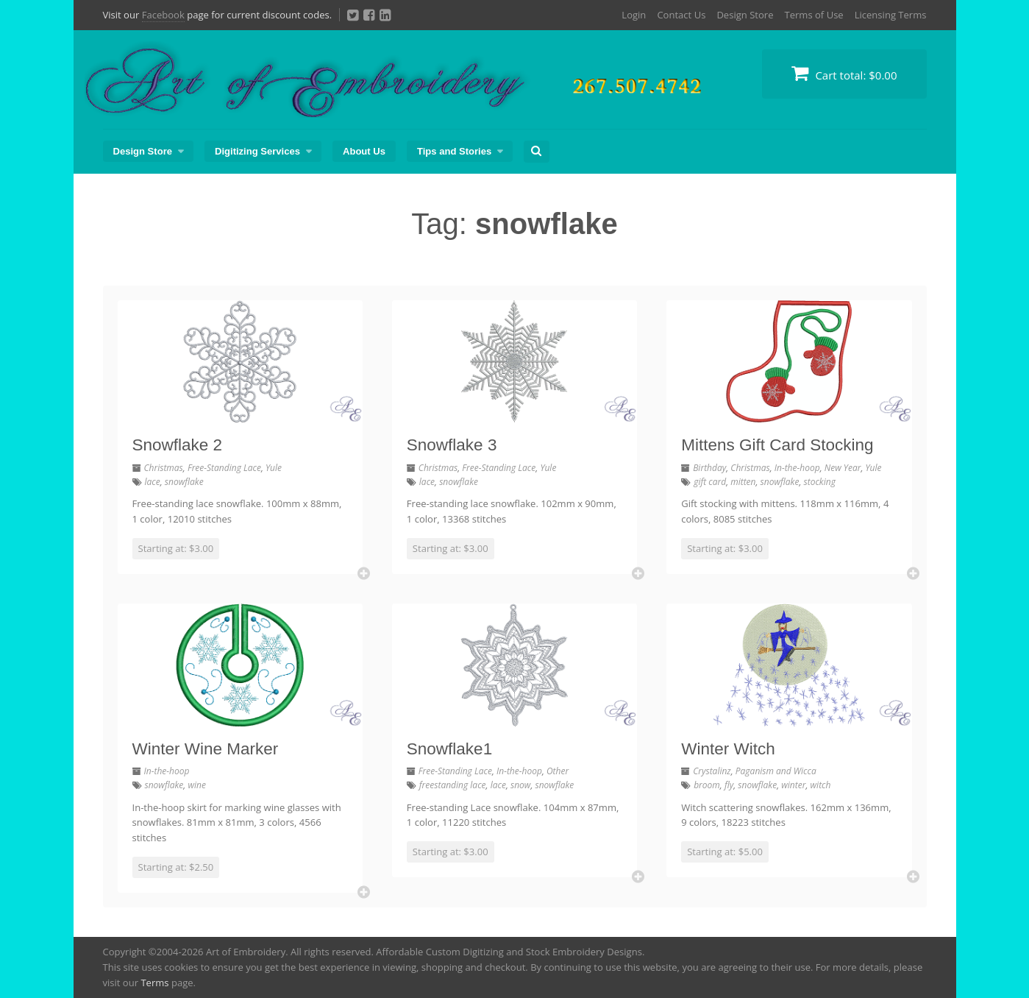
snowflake (184, 481)
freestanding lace (452, 785)
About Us (364, 151)
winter (793, 785)
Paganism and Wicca (776, 771)
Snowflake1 (449, 749)
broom (707, 785)
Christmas (163, 467)
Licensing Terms (891, 14)
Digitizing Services (257, 151)
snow (520, 785)
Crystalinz (712, 771)
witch (821, 785)
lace (152, 481)
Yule (274, 467)
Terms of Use (813, 14)
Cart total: (844, 73)
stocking (820, 481)
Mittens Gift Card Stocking (777, 445)
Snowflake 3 (452, 445)
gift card (710, 481)
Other (557, 771)
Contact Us (681, 14)
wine (197, 785)
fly (728, 785)
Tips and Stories (454, 151)
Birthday (709, 467)
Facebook (163, 14)
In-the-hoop (797, 467)
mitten (742, 481)
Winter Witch (728, 749)
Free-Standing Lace (224, 467)
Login (634, 14)
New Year (843, 467)
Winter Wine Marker (205, 749)
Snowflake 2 (177, 445)
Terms (154, 982)
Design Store (744, 14)
